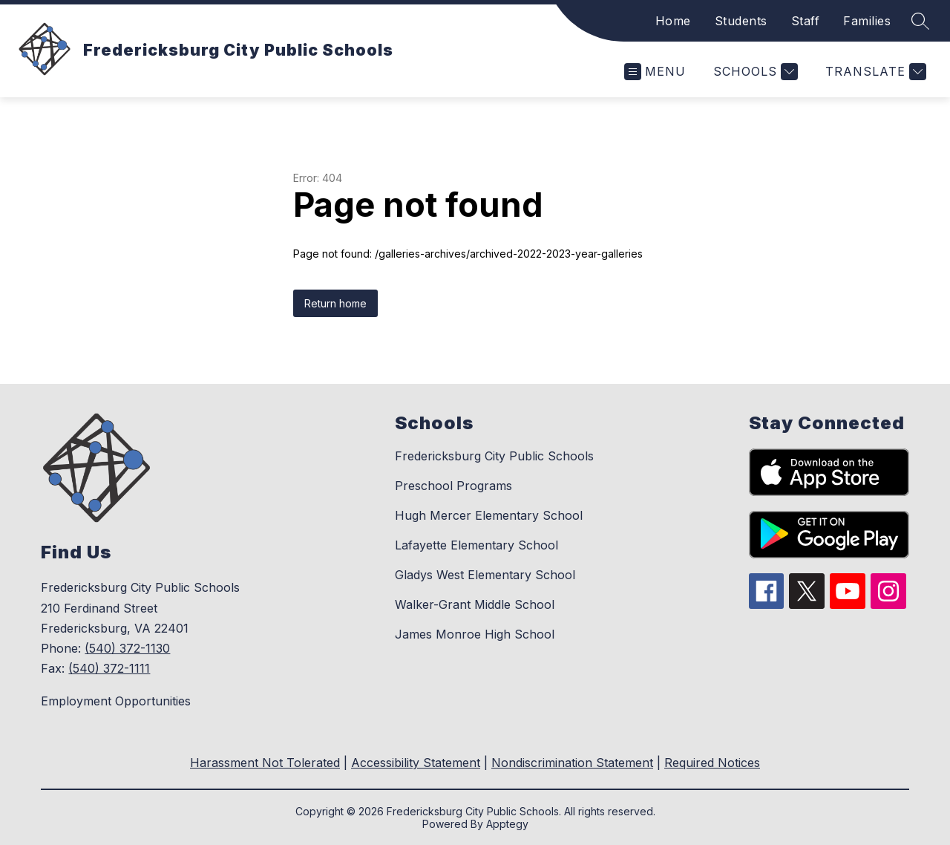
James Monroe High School (474, 634)
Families (867, 20)
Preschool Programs (453, 485)
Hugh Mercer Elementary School (489, 515)
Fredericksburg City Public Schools (494, 455)
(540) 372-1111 (109, 668)
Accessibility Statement (415, 762)
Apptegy (507, 824)
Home (673, 20)
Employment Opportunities (116, 701)
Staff (805, 20)
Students (741, 20)
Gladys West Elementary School (485, 574)
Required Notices (712, 762)
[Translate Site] (874, 71)
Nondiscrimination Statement (572, 762)
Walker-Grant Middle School (474, 604)
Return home (335, 303)
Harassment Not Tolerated (265, 762)
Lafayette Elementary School (476, 545)
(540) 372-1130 (127, 648)
